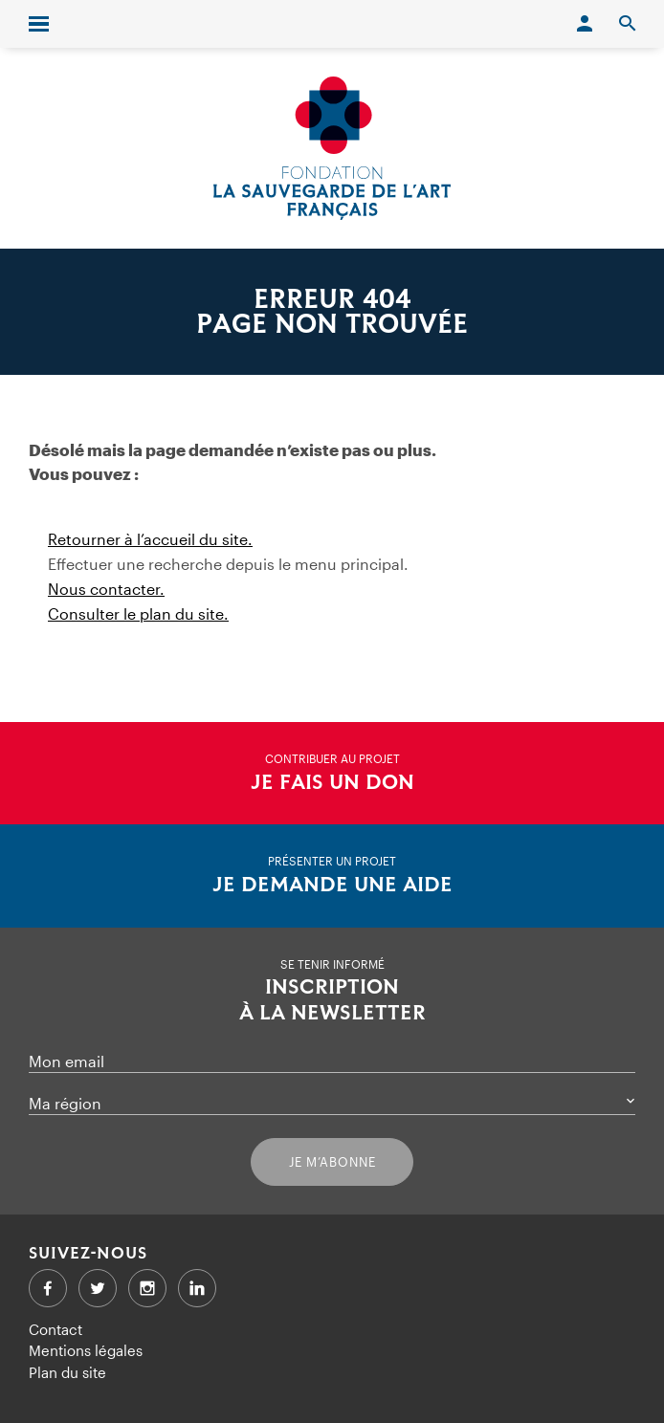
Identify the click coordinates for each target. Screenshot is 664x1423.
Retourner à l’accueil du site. (150, 539)
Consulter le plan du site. (138, 613)
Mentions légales (86, 1350)
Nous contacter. (106, 589)
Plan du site (67, 1372)
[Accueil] (332, 148)
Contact (55, 1329)
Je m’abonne (332, 1162)
